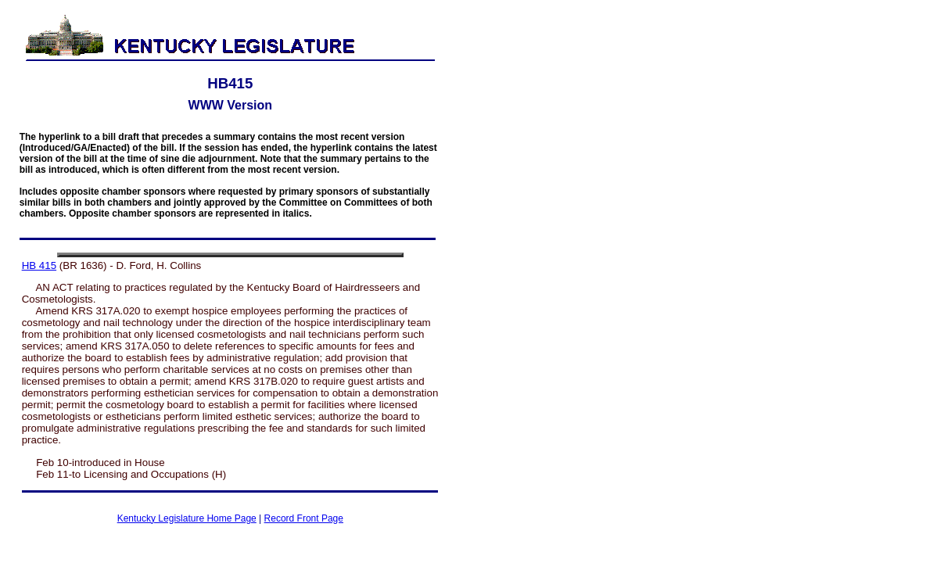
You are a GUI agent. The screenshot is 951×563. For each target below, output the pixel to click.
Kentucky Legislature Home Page (187, 518)
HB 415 (39, 265)
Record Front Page (303, 518)
